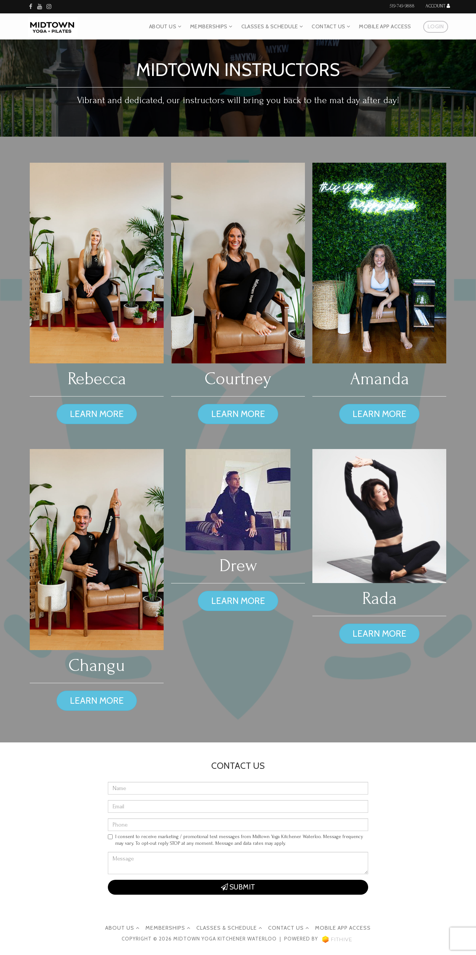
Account (437, 6)
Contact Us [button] (331, 26)
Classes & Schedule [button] (272, 26)
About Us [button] (165, 26)
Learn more (97, 413)
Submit (238, 886)
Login (436, 26)
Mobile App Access (385, 26)
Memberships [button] (211, 26)
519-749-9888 (402, 6)
